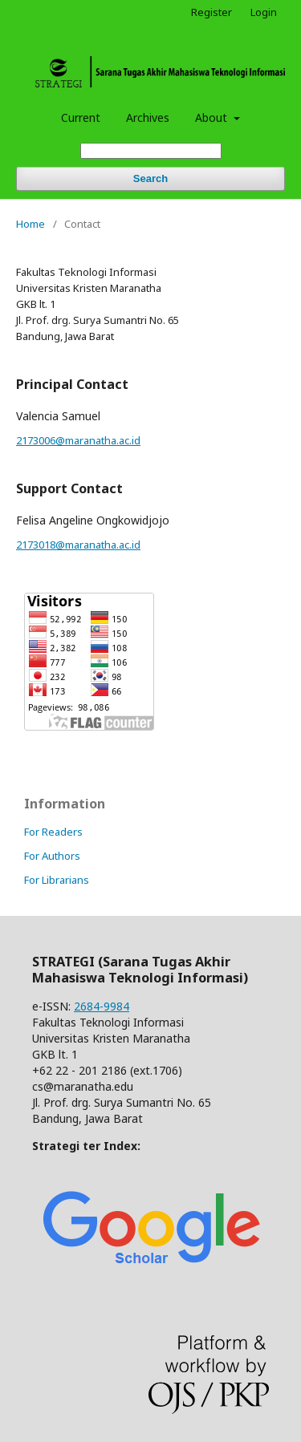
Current (80, 117)
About (212, 117)
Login (263, 12)
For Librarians (56, 880)
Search (150, 178)
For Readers (53, 831)
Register (211, 12)
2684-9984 (101, 1006)
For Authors (52, 856)
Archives (147, 117)
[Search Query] (151, 151)
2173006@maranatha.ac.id (78, 440)
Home (30, 224)
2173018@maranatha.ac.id (78, 544)
